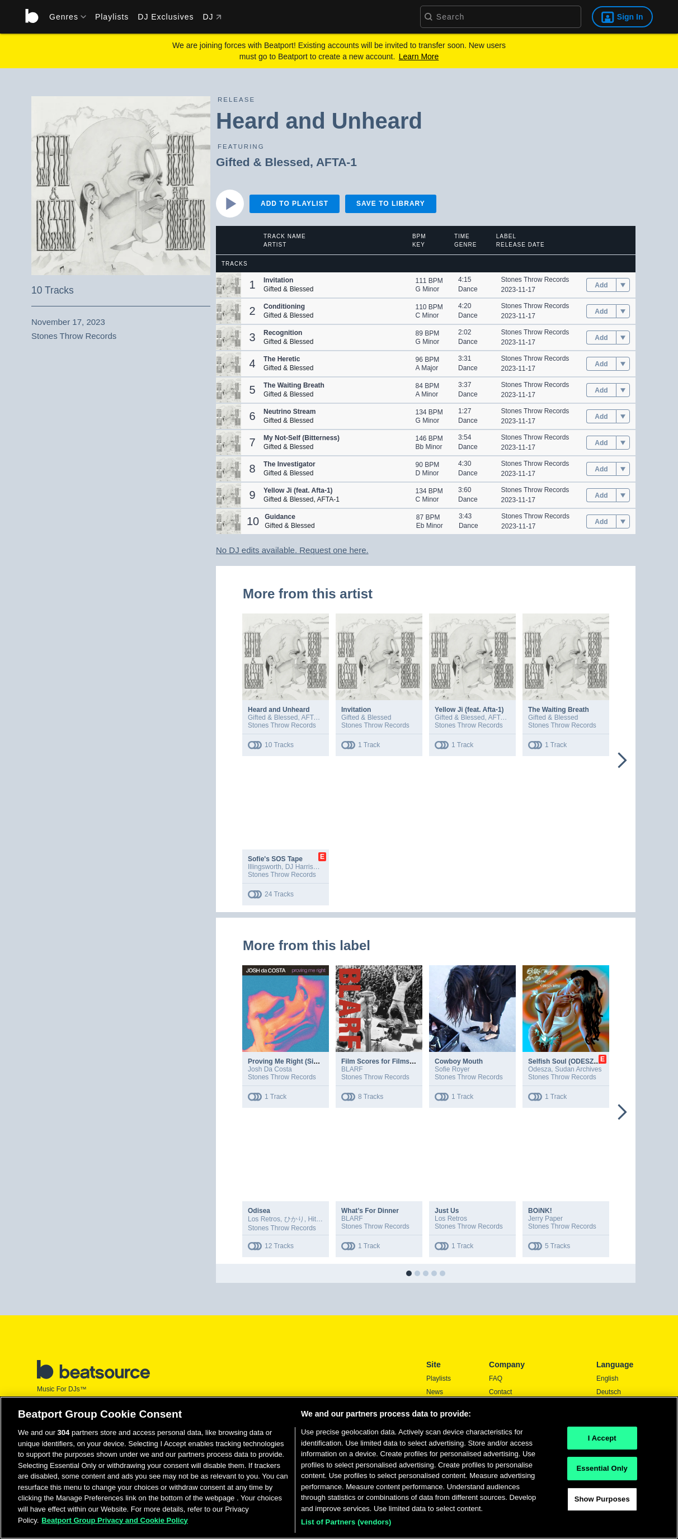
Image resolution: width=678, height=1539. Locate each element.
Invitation (356, 710)
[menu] (63, 16)
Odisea (259, 1211)
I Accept (602, 1441)
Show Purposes (602, 1502)
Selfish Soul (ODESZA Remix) (575, 1061)
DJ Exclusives (166, 16)
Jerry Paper (545, 1218)
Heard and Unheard (279, 710)
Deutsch (608, 1392)
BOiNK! (540, 1211)
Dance (468, 289)
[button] (228, 285)
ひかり (294, 1219)
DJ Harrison (303, 867)
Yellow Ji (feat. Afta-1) (469, 710)
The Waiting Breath (558, 710)
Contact (500, 1392)
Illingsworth (264, 867)
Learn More (419, 56)
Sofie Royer (452, 1069)
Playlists (112, 16)
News (434, 1392)
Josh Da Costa (270, 1069)
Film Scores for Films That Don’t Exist (402, 1061)
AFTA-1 (336, 161)
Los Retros (264, 1219)
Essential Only (602, 1472)
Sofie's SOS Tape (275, 859)
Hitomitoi (321, 1219)
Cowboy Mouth (459, 1061)
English (607, 1378)
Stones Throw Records (535, 280)
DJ (212, 16)
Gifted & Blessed (263, 161)
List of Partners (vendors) (346, 1526)
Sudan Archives (578, 1069)
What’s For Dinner (370, 1211)
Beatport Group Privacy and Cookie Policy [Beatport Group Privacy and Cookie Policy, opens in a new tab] (114, 1523)
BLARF (352, 1069)
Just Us (447, 1211)
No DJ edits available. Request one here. (292, 550)
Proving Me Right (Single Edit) (296, 1061)
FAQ (495, 1378)
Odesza (539, 1069)
